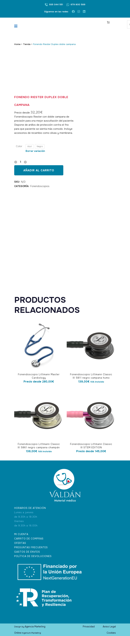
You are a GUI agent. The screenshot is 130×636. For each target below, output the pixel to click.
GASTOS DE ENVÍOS (27, 551)
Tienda (26, 44)
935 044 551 (56, 4)
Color (19, 146)
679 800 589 (78, 4)
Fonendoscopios (39, 186)
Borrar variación (35, 151)
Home (17, 44)
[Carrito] (108, 22)
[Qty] (20, 162)
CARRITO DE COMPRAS (29, 538)
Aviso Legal (109, 626)
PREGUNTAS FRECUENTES (31, 547)
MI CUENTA (21, 534)
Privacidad (89, 626)
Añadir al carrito (38, 170)
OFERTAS (20, 543)
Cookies (111, 632)
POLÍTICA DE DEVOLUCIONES (33, 556)
